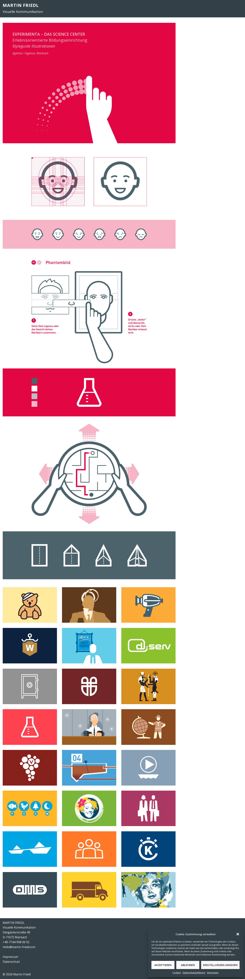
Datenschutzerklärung (194, 972)
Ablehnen (188, 965)
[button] (238, 934)
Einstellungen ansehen (220, 965)
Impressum (213, 972)
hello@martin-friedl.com (19, 947)
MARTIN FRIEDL (21, 5)
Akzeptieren (163, 965)
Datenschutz (11, 962)
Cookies (176, 972)
